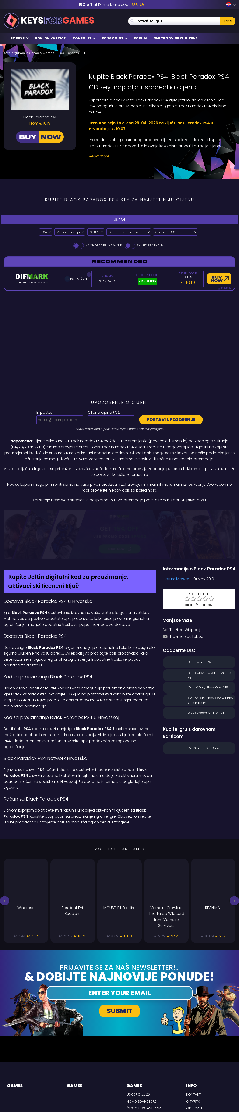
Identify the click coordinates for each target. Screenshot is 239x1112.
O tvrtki (193, 1059)
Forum (140, 38)
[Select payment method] (69, 232)
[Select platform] (45, 232)
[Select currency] (95, 232)
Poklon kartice (50, 38)
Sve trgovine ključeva (176, 38)
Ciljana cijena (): (104, 412)
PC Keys (20, 38)
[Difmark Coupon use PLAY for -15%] (119, 513)
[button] (4, 858)
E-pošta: (44, 412)
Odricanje (195, 1065)
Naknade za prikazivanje (97, 245)
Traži (228, 21)
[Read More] (159, 156)
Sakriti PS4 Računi (144, 245)
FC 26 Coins (114, 38)
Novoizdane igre (141, 1059)
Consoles (84, 38)
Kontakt (193, 1052)
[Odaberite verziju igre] (128, 232)
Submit (119, 968)
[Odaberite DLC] (175, 232)
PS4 (119, 219)
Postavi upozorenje (171, 419)
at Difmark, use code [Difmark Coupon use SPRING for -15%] (111, 4)
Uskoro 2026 (138, 1052)
